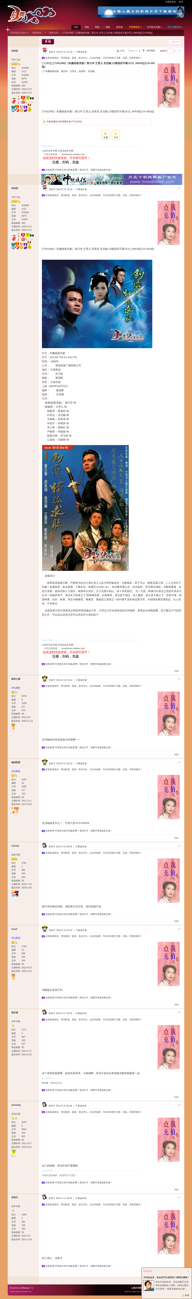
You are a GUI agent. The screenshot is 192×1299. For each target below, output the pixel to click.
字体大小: (133, 51)
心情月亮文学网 (49, 151)
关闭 (188, 1271)
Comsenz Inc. (26, 1292)
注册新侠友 (170, 2)
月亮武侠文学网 (65, 151)
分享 (116, 137)
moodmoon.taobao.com (73, 154)
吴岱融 (91, 71)
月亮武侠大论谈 (17, 32)
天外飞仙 (15, 59)
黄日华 (64, 71)
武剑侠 (14, 51)
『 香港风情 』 (37, 32)
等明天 (14, 1197)
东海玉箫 (15, 1114)
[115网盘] (47, 63)
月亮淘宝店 (134, 27)
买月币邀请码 (174, 27)
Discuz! (26, 1288)
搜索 (108, 27)
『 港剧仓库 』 (54, 32)
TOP (176, 671)
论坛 (76, 27)
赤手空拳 (15, 1021)
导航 (87, 27)
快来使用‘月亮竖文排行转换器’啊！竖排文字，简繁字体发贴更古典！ (79, 170)
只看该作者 (81, 52)
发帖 (48, 41)
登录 (181, 2)
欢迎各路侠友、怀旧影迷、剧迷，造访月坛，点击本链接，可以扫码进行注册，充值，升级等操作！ (94, 58)
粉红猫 (14, 1012)
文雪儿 (73, 71)
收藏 (106, 137)
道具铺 (119, 27)
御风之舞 (15, 679)
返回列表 (175, 42)
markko (15, 846)
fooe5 (14, 929)
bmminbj (16, 1105)
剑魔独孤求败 (52, 71)
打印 (122, 51)
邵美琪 (82, 71)
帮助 (97, 27)
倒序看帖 (150, 50)
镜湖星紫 (15, 762)
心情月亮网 (136, 1288)
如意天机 (15, 854)
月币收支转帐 (153, 27)
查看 (187, 1295)
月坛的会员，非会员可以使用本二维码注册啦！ (166, 1277)
